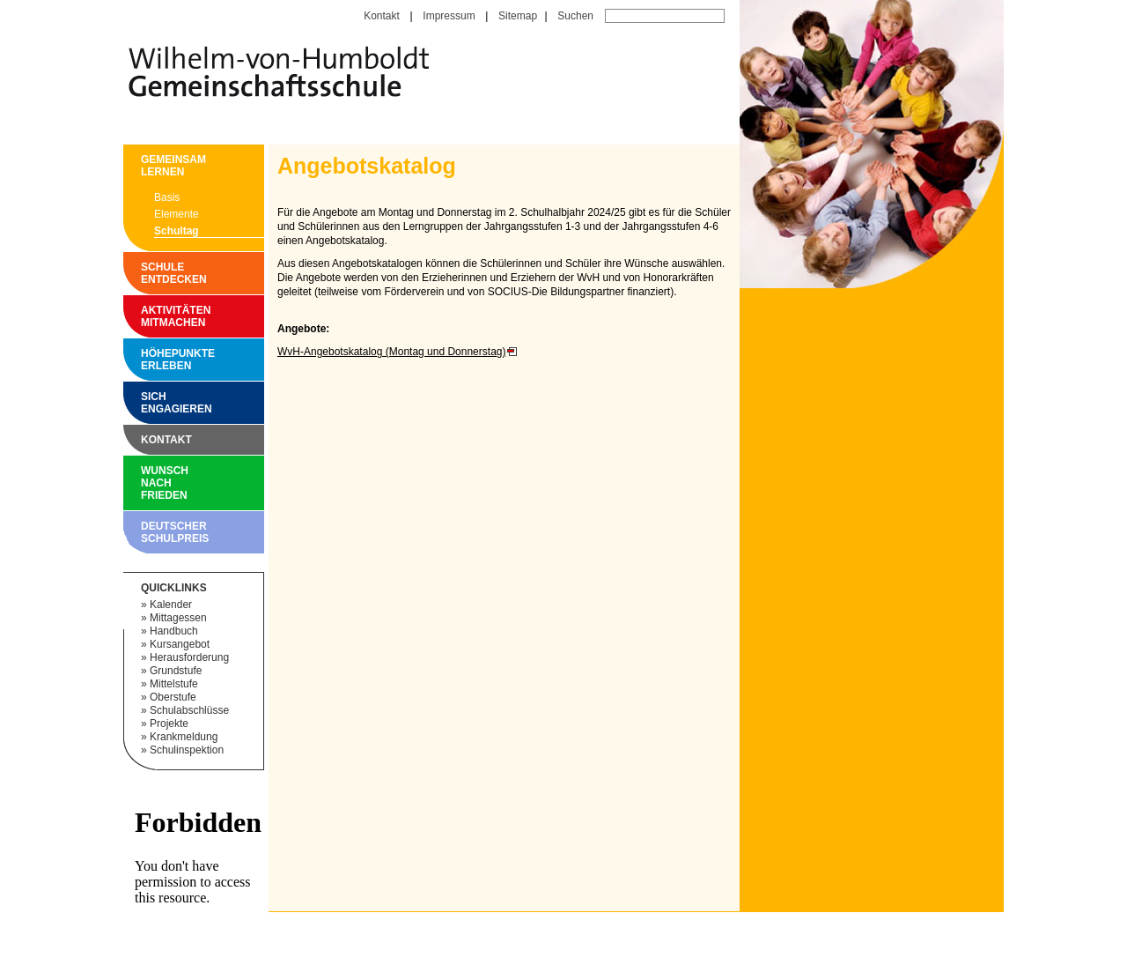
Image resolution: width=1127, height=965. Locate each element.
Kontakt (382, 16)
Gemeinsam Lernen (145, 165)
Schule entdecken (145, 273)
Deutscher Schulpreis (145, 532)
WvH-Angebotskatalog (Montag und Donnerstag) (391, 351)
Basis (167, 197)
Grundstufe (176, 670)
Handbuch (174, 631)
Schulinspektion (187, 750)
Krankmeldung (183, 737)
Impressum (449, 16)
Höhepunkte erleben (145, 359)
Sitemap (517, 16)
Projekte (169, 723)
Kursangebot (180, 644)
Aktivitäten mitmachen (145, 316)
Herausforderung (189, 657)
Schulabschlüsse (189, 710)
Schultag (176, 231)
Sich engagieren (145, 402)
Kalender (171, 604)
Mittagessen (178, 618)
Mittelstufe (174, 684)
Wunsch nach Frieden (145, 482)
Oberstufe (173, 697)
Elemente (176, 214)
